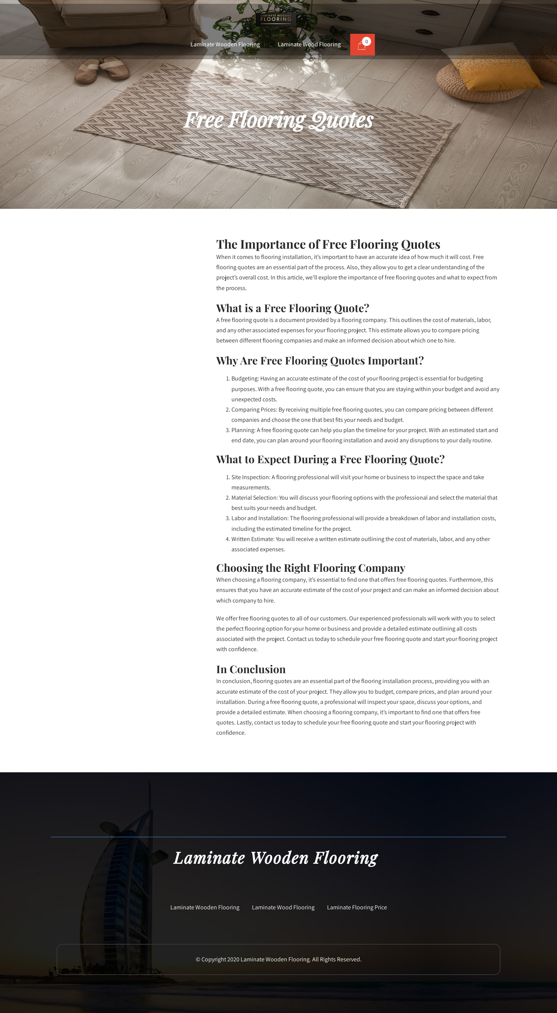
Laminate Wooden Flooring (225, 44)
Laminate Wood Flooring (309, 44)
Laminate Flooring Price (357, 907)
